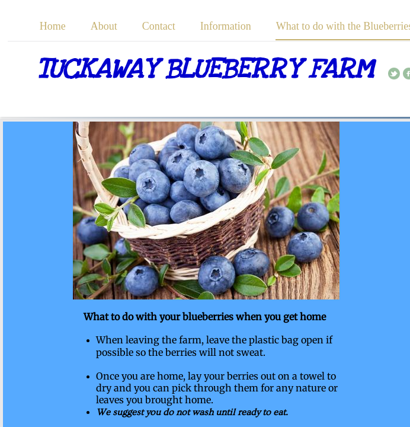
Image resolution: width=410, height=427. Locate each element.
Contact (158, 26)
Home (53, 26)
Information (225, 26)
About (104, 26)
